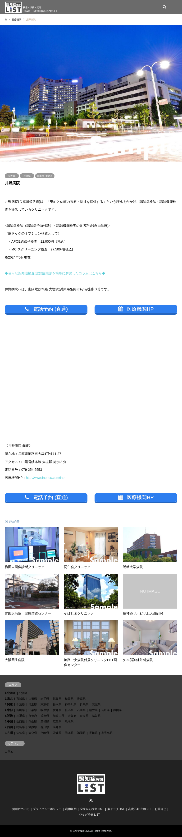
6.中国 (9, 721)
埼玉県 (32, 704)
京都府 (32, 715)
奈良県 (84, 715)
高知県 (57, 727)
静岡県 (117, 710)
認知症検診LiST (81, 831)
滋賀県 (96, 715)
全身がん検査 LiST (92, 809)
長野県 (105, 710)
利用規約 (71, 809)
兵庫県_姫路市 (45, 176)
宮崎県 (45, 733)
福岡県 (81, 733)
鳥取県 (69, 721)
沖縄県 (57, 733)
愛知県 (57, 710)
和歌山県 (58, 715)
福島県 (57, 698)
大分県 (32, 733)
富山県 (20, 710)
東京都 (45, 704)
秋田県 (69, 698)
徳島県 (20, 727)
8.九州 (9, 733)
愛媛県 (32, 727)
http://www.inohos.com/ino (45, 478)
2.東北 (9, 698)
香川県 (45, 727)
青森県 (81, 698)
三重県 (20, 715)
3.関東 (9, 704)
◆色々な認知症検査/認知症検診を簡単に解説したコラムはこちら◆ (55, 273)
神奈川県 (70, 704)
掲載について (20, 809)
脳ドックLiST (116, 809)
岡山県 (32, 721)
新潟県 (69, 710)
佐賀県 (20, 733)
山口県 (20, 721)
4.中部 (9, 710)
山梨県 (32, 710)
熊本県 (69, 733)
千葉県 (20, 704)
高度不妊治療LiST (139, 809)
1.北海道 (10, 693)
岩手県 (45, 698)
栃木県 (57, 704)
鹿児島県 (107, 733)
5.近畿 (12, 176)
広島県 (57, 721)
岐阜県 (45, 710)
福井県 (93, 710)
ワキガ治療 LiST (89, 814)
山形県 (32, 698)
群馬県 (84, 704)
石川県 (81, 710)
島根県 (45, 721)
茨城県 (96, 704)
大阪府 (72, 715)
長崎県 (93, 733)
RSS (91, 800)
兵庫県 (27, 176)
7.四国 (9, 727)
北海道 (23, 693)
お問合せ (160, 809)
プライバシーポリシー (47, 809)
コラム (9, 751)
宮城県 (20, 698)
